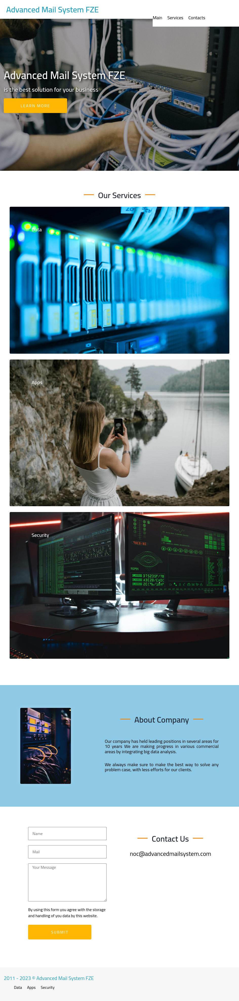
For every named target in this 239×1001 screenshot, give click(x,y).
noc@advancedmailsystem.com (170, 853)
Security (48, 987)
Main (157, 17)
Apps (31, 987)
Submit (60, 932)
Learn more (35, 105)
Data (18, 987)
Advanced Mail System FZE (52, 9)
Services (175, 17)
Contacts (196, 17)
